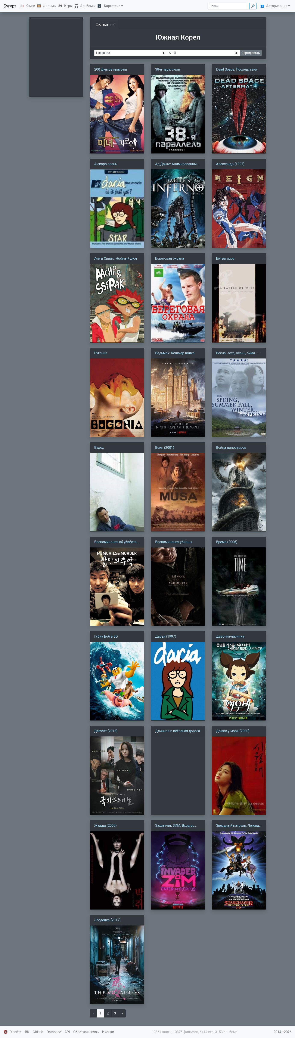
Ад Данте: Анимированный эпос (177, 164)
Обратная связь (86, 1032)
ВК (27, 1032)
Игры (68, 6)
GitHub (38, 1032)
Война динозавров (231, 448)
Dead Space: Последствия (236, 69)
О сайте (15, 1032)
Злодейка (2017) (107, 920)
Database (54, 1032)
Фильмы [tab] (105, 24)
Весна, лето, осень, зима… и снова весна (238, 353)
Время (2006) (226, 542)
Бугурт (9, 6)
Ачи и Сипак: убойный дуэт (115, 258)
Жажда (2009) (105, 825)
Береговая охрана (169, 258)
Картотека (112, 6)
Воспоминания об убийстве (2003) (116, 542)
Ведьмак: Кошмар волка (175, 353)
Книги (30, 6)
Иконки (108, 1032)
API (67, 1032)
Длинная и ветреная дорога (177, 731)
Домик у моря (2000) (232, 731)
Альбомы (88, 6)
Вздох (99, 448)
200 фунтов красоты (110, 69)
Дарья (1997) (165, 636)
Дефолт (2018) (106, 731)
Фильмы (49, 6)
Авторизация (276, 6)
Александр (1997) (230, 164)
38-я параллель (167, 69)
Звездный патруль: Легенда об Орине (238, 825)
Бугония (100, 353)
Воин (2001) (164, 448)
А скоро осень (105, 164)
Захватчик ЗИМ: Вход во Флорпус (174, 825)
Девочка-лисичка (230, 636)
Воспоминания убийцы (173, 542)
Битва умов (225, 258)
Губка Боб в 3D (106, 636)
